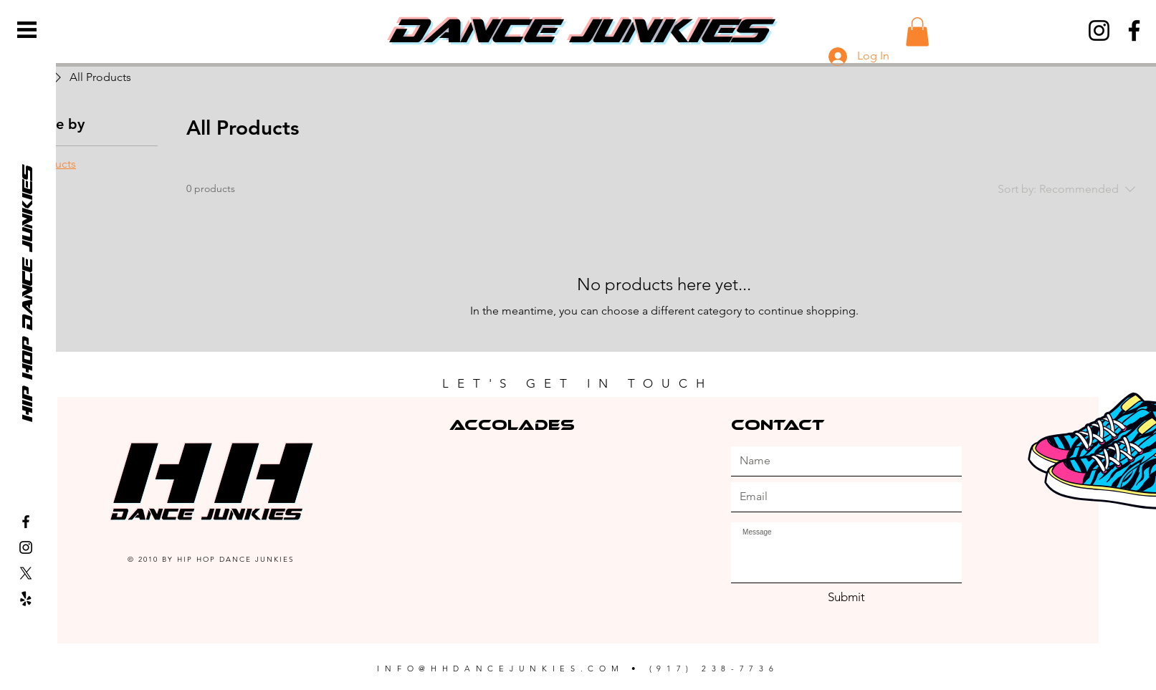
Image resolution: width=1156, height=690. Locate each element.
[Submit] (846, 597)
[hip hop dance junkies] (27, 294)
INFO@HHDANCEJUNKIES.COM (500, 668)
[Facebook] (1134, 30)
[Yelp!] (25, 599)
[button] (27, 29)
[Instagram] (1099, 30)
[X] (25, 573)
